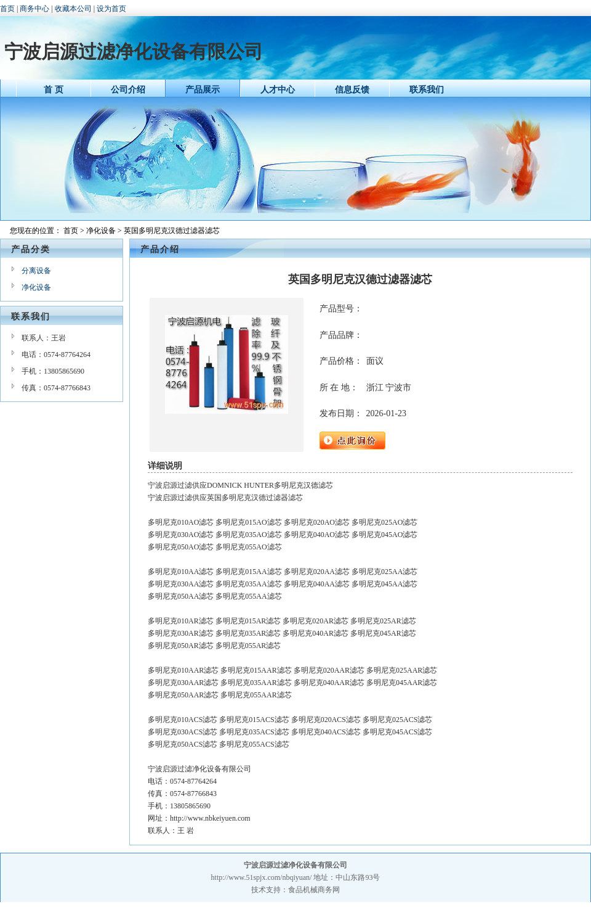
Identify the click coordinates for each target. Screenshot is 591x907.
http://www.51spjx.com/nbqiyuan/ (261, 877)
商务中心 (34, 8)
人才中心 (277, 89)
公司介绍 (128, 89)
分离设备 (36, 270)
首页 (7, 8)
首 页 (53, 89)
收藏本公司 (73, 8)
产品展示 (202, 89)
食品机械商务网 (314, 889)
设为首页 (111, 8)
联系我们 (426, 89)
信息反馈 (352, 89)
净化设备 (101, 230)
